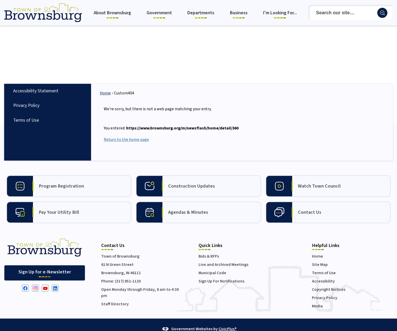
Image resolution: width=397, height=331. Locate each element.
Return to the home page (126, 131)
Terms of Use (26, 111)
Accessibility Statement (35, 82)
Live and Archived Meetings (223, 256)
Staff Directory (115, 295)
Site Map (320, 256)
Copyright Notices (328, 281)
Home (105, 84)
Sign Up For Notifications (221, 272)
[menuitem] (113, 12)
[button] (382, 13)
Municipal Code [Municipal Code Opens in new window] (212, 264)
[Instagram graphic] (35, 279)
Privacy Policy (26, 96)
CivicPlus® (227, 320)
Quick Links (210, 236)
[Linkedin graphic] (55, 279)
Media (317, 297)
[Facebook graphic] (25, 279)
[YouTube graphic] (45, 279)
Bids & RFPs (209, 247)
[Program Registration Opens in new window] (69, 177)
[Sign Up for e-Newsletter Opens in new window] (44, 264)
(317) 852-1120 (128, 272)
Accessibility (323, 272)
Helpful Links (325, 236)
